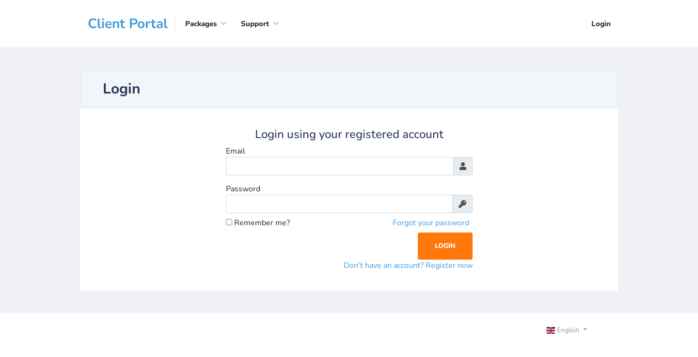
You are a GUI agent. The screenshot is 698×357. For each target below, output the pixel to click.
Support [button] (255, 24)
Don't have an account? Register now (408, 265)
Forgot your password (431, 222)
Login (601, 24)
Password (243, 189)
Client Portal (128, 24)
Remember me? (258, 222)
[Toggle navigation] (575, 331)
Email (235, 151)
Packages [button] (201, 24)
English (564, 330)
